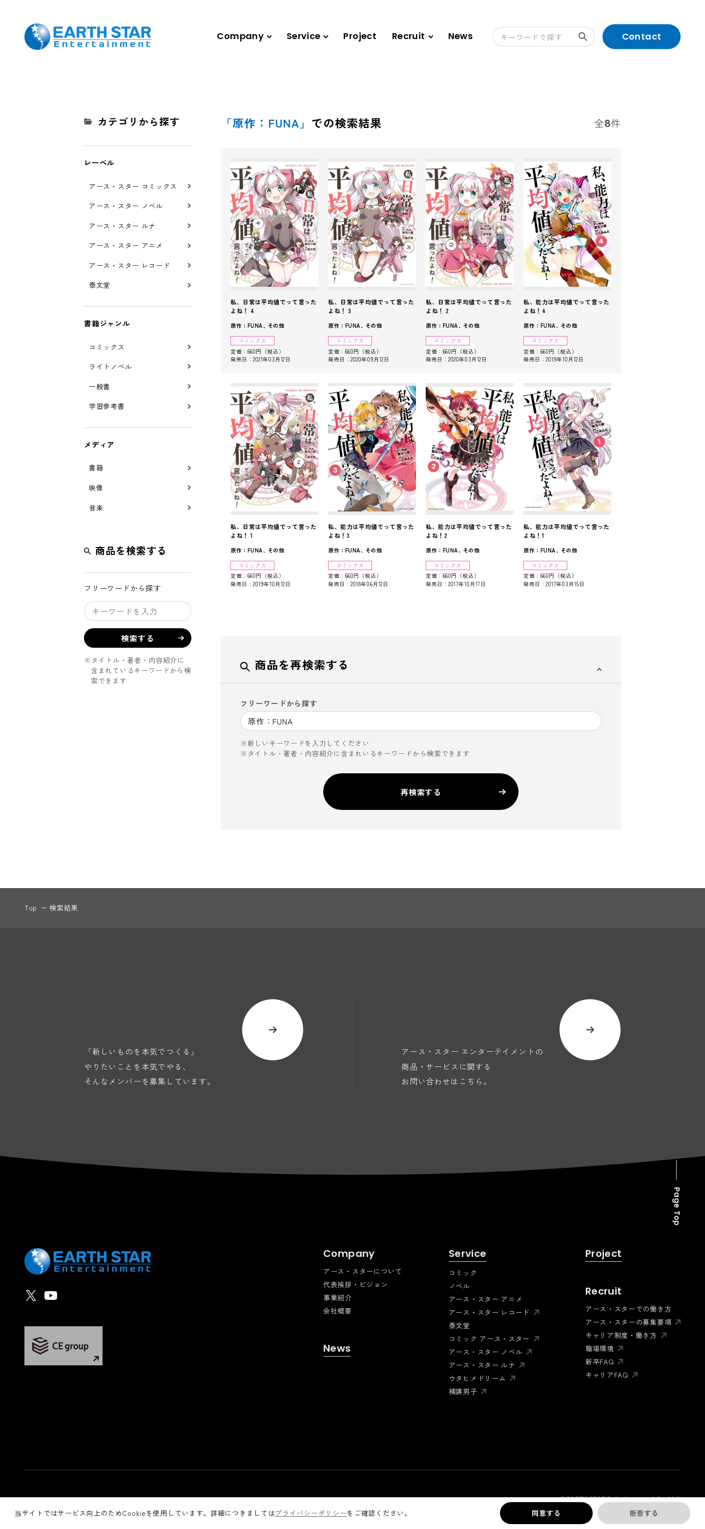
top (30, 908)
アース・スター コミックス (133, 186)
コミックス (107, 347)
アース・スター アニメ (126, 245)
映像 (96, 487)
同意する (546, 1513)
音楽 (96, 507)
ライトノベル (110, 366)
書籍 (96, 467)
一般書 (99, 386)
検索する (587, 36)
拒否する (643, 1513)
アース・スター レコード (129, 265)
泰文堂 (99, 285)
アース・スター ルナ (122, 226)
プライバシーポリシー (311, 1513)
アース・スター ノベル (126, 206)
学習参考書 (107, 406)
